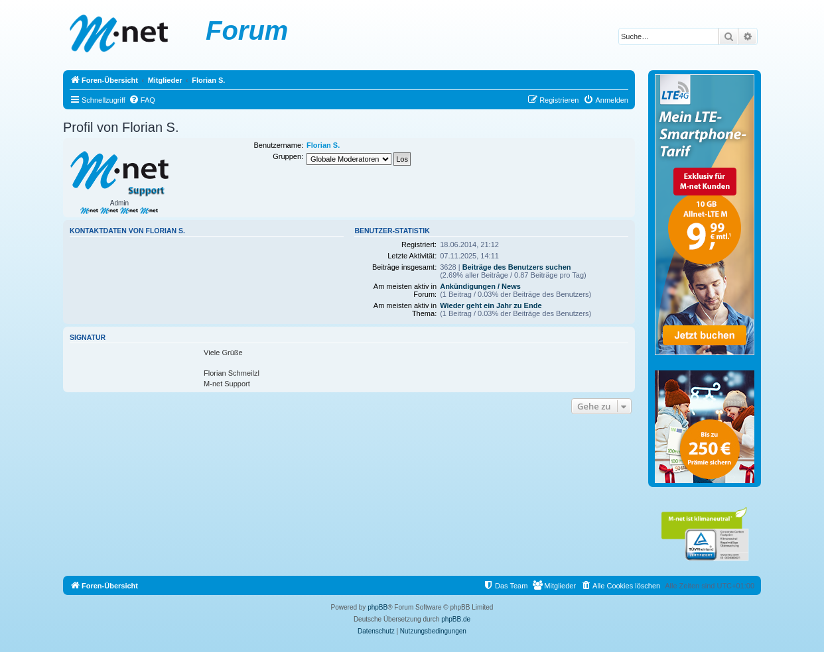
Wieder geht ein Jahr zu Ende (490, 305)
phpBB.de (455, 619)
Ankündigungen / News (480, 286)
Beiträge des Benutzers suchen (516, 267)
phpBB (377, 607)
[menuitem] (142, 100)
